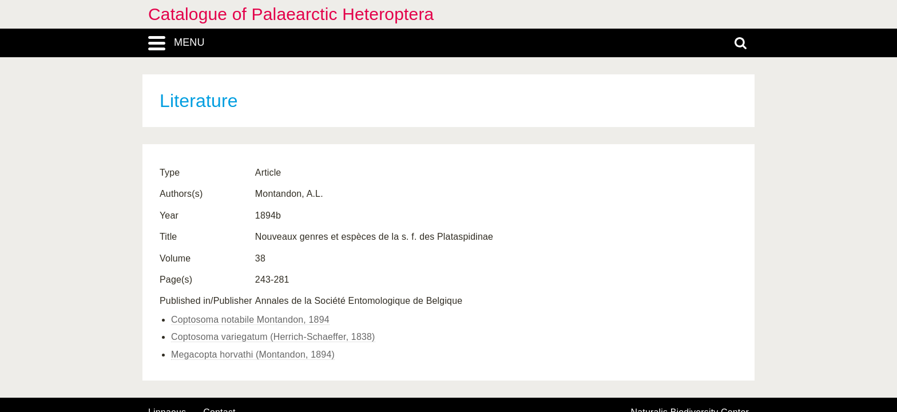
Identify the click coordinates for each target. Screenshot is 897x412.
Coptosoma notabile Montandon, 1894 (250, 319)
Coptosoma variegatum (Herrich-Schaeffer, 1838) (273, 337)
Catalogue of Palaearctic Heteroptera (291, 14)
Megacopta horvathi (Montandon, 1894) (253, 354)
